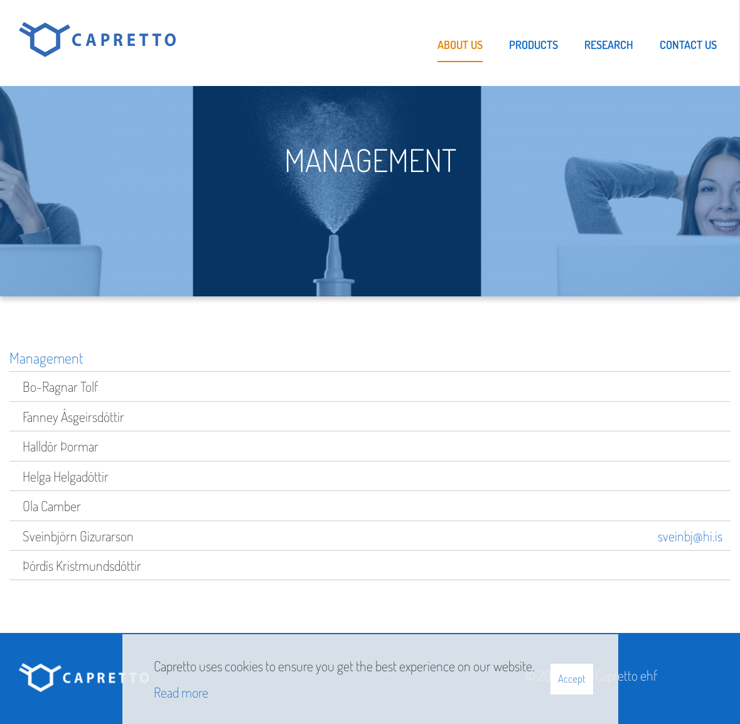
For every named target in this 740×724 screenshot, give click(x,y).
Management (46, 357)
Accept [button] (572, 678)
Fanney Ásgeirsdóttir (73, 416)
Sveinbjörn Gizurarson (78, 535)
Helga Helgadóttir (66, 476)
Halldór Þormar (61, 446)
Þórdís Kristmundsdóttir (82, 565)
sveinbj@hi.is (690, 535)
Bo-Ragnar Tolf (60, 386)
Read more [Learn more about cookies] (181, 692)
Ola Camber (52, 505)
